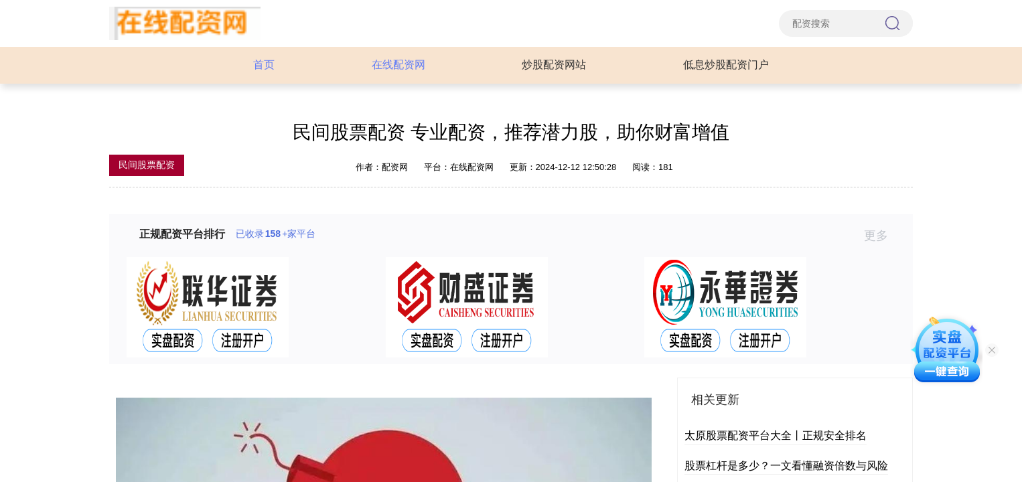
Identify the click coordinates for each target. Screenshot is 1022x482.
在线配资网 (398, 64)
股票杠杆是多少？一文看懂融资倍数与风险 (786, 465)
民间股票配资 (147, 164)
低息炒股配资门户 (726, 64)
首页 (264, 64)
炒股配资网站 (554, 64)
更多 (881, 235)
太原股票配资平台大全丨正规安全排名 (775, 435)
